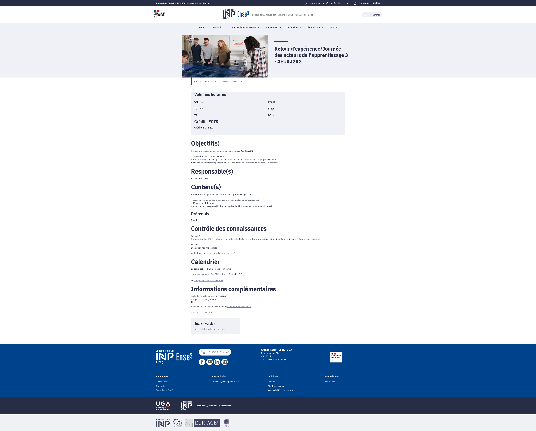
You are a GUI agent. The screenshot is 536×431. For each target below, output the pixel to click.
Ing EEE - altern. (219, 274)
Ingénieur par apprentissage (230, 81)
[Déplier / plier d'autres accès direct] (337, 3)
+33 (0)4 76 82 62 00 (215, 352)
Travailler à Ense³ (164, 390)
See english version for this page (210, 329)
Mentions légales (276, 386)
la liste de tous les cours (239, 306)
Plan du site (329, 381)
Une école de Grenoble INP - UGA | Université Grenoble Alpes (183, 3)
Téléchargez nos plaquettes (225, 381)
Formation (208, 81)
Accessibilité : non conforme (281, 390)
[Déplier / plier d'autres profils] (315, 3)
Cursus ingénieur (201, 274)
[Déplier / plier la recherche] (372, 14)
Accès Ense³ (162, 381)
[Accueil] (195, 81)
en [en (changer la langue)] (378, 3)
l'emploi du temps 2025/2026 (208, 280)
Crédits (271, 381)
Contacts (160, 386)
